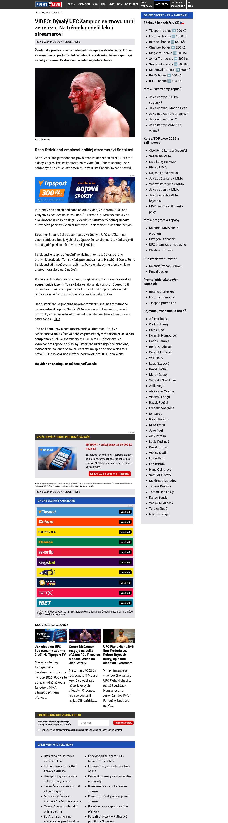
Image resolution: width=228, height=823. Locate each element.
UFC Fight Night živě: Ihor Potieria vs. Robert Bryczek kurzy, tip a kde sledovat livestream (118, 531)
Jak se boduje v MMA (164, 312)
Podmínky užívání (108, 809)
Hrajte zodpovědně (41, 483)
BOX (119, 4)
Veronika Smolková (162, 503)
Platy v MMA (158, 290)
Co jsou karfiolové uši (163, 296)
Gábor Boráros (159, 542)
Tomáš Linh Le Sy (161, 615)
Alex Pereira (157, 559)
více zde (90, 486)
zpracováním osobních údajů (70, 606)
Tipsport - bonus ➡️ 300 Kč (167, 153)
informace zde (125, 781)
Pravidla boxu (158, 394)
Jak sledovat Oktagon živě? (168, 231)
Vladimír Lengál (160, 520)
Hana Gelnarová (160, 592)
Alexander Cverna (161, 514)
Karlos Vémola (159, 464)
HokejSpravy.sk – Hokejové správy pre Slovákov (58, 718)
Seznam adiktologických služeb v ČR (128, 794)
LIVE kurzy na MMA (162, 284)
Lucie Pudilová (159, 564)
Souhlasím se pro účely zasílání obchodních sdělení (82, 606)
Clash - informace (161, 373)
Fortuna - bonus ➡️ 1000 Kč (168, 159)
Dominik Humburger (163, 458)
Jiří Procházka (159, 441)
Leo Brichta (157, 587)
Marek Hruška (72, 41)
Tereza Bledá (158, 631)
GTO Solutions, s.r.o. (79, 815)
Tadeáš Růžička (160, 609)
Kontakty (53, 809)
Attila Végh (156, 508)
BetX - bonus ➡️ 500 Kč (165, 198)
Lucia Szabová (159, 486)
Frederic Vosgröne (161, 531)
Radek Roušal (158, 525)
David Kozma (158, 570)
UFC (103, 4)
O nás (190, 4)
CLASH (71, 4)
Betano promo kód (162, 414)
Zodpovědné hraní (74, 763)
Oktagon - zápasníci (162, 362)
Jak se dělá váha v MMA (166, 301)
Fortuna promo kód (162, 420)
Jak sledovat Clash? (163, 242)
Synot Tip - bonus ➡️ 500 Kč (168, 181)
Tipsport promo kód (162, 426)
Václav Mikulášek (161, 626)
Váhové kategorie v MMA (166, 307)
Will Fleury (156, 481)
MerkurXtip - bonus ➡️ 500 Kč (169, 192)
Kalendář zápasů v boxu (165, 389)
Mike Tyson (157, 548)
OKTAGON (84, 4)
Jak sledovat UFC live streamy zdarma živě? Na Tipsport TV (50, 527)
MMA (111, 4)
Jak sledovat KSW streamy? (168, 236)
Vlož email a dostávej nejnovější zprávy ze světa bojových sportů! (54, 600)
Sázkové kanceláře (178, 4)
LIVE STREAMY (146, 4)
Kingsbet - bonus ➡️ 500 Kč (168, 176)
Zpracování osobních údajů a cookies (150, 809)
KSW (95, 4)
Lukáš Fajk (156, 581)
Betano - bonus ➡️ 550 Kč (167, 164)
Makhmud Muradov (162, 603)
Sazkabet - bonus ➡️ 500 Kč (168, 187)
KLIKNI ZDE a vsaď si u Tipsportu (109, 473)
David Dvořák (158, 492)
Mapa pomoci (164, 794)
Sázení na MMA (160, 279)
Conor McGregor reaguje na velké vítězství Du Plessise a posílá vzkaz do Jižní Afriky (84, 531)
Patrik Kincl (156, 453)
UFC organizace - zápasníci (167, 367)
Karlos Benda (158, 620)
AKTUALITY (161, 4)
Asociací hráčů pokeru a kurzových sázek (139, 763)
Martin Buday (158, 497)
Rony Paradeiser (160, 469)
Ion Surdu (155, 536)
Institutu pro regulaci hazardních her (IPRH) (134, 757)
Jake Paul (156, 553)
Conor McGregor (160, 475)
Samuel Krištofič (160, 598)
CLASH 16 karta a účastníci (168, 273)
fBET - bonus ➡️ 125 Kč (165, 204)
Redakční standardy (78, 809)
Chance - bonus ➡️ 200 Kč (167, 170)
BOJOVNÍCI (131, 4)
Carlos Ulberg (158, 447)
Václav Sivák (158, 575)
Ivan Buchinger (159, 637)
